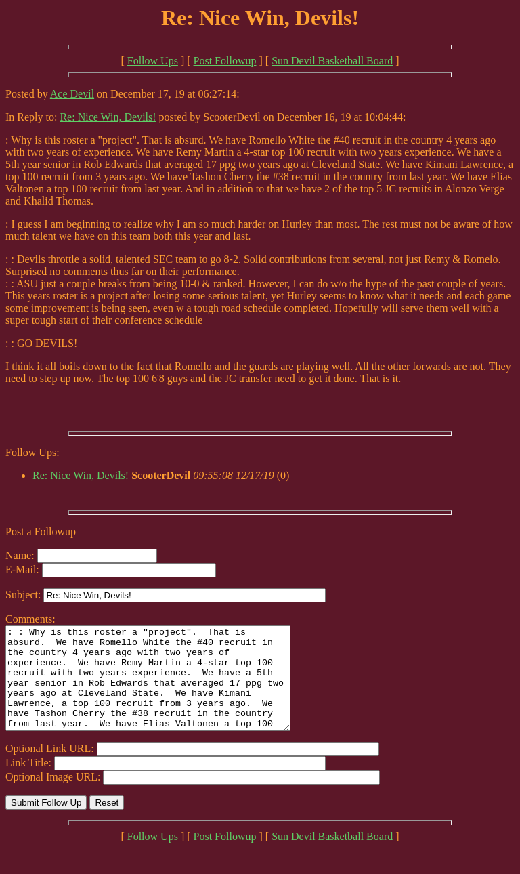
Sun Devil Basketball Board (332, 60)
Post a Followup (40, 531)
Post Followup (225, 60)
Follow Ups (152, 60)
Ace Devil (72, 94)
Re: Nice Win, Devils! (108, 117)
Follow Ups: (32, 452)
